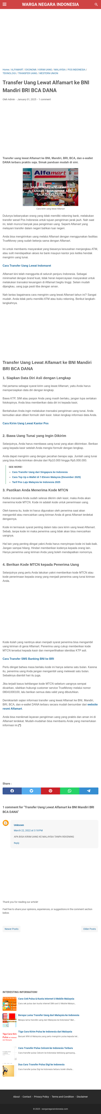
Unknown (19, 825)
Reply (16, 843)
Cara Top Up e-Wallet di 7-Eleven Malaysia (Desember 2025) (46, 477)
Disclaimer (82, 1096)
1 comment (45, 99)
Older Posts (89, 929)
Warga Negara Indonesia (50, 4)
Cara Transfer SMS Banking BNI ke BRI (28, 658)
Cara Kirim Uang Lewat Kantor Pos (26, 423)
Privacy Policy (41, 1096)
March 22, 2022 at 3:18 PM (28, 830)
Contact (27, 1096)
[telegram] (88, 791)
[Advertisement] (50, 38)
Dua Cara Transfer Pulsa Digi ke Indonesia (41, 1064)
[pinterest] (50, 791)
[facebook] (12, 791)
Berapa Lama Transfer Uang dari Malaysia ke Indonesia (48, 1015)
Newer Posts (11, 929)
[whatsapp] (69, 791)
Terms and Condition (63, 1096)
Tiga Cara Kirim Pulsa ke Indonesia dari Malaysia (45, 1031)
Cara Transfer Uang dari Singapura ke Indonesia (40, 472)
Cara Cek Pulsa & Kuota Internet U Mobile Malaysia (46, 998)
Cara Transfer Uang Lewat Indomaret (27, 265)
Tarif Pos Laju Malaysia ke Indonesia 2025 (36, 482)
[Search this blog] (96, 4)
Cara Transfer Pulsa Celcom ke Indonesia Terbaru (45, 1048)
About (16, 1096)
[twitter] (31, 791)
